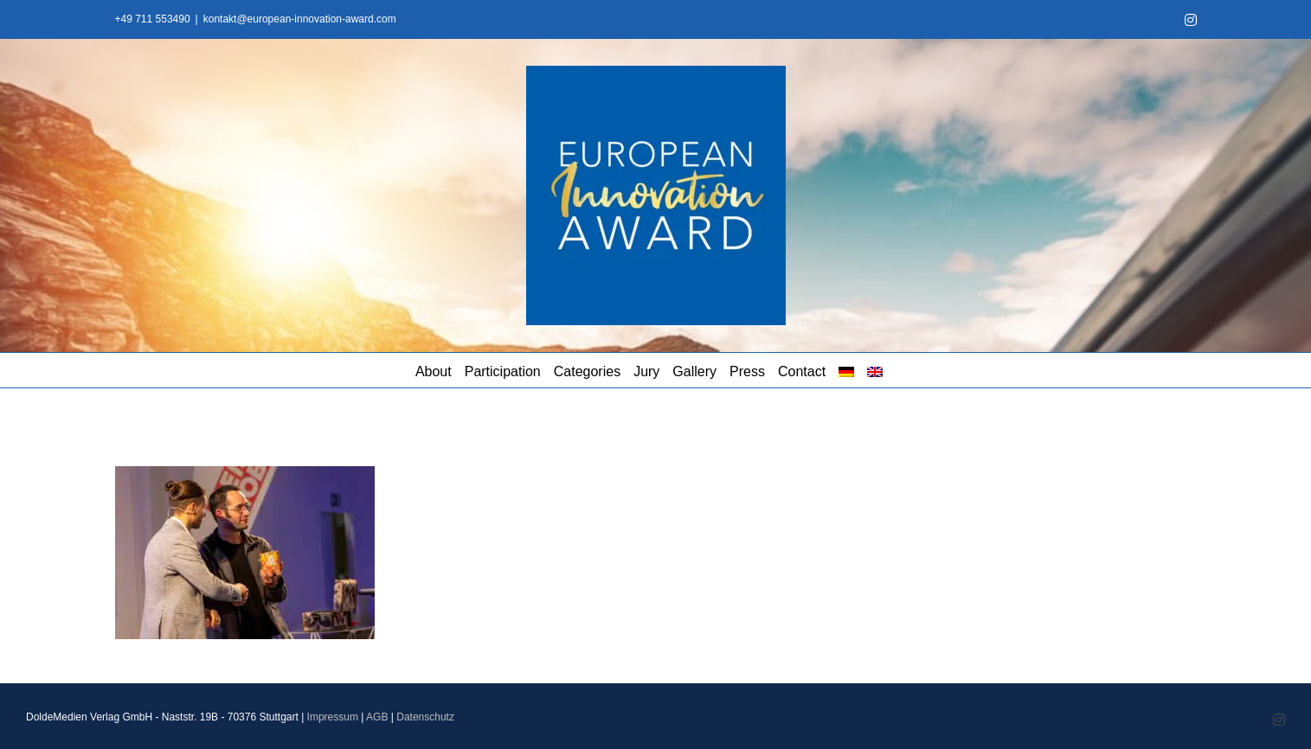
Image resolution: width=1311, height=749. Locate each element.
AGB (377, 717)
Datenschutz (425, 717)
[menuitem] (846, 370)
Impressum (332, 717)
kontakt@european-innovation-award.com (299, 19)
